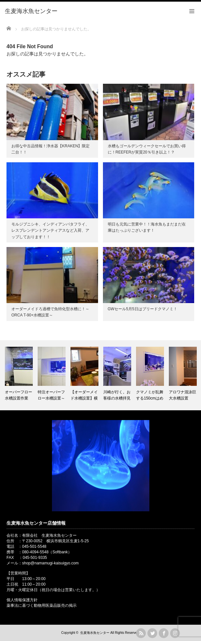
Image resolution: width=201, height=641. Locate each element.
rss (141, 633)
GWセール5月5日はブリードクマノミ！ (142, 309)
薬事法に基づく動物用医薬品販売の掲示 (41, 605)
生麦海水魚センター (94, 632)
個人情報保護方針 (22, 600)
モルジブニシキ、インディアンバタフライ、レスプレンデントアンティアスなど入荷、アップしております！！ (50, 230)
